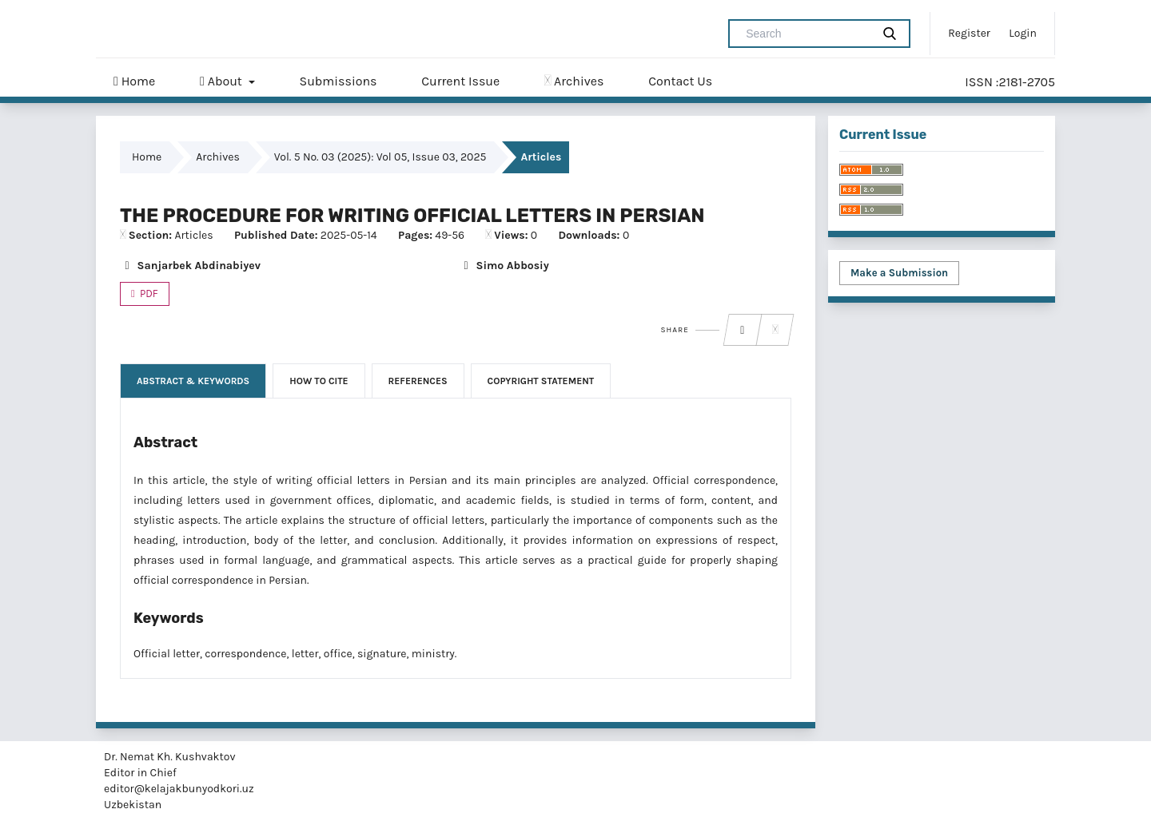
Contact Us (680, 81)
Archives (573, 81)
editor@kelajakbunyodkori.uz (179, 788)
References (418, 381)
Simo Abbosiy (504, 265)
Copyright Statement (541, 381)
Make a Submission (899, 273)
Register (969, 33)
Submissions (337, 81)
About (222, 81)
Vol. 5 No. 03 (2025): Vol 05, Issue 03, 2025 (380, 157)
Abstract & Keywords (193, 381)
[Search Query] (806, 33)
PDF (147, 293)
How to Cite (318, 381)
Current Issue (460, 81)
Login (1023, 33)
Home (134, 81)
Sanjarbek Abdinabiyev (190, 265)
